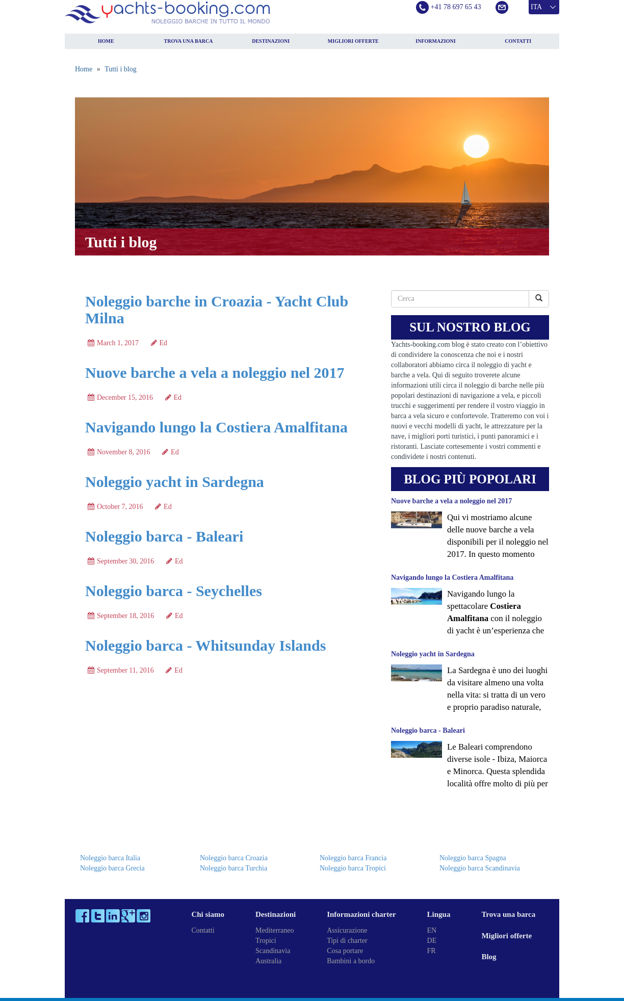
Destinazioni (271, 41)
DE (432, 940)
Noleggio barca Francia (353, 858)
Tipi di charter (347, 940)
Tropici (265, 940)
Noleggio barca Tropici (353, 868)
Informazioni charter (361, 914)
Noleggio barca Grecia (112, 868)
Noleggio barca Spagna (472, 858)
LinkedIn (113, 915)
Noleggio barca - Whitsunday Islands (205, 645)
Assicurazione (347, 930)
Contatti (518, 41)
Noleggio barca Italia (110, 858)
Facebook (82, 915)
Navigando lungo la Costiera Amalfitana (216, 427)
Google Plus (128, 915)
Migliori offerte (353, 41)
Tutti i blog (121, 69)
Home (106, 41)
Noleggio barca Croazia (234, 858)
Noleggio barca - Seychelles (173, 590)
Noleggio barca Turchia (233, 868)
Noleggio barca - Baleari (164, 536)
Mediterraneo (274, 930)
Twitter (97, 915)
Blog (488, 957)
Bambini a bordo (351, 961)
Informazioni (435, 41)
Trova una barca (188, 41)
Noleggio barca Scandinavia (479, 868)
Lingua (439, 914)
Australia (268, 961)
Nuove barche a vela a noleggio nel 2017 (215, 372)
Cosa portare (345, 951)
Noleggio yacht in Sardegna (174, 481)
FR (431, 951)
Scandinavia (272, 951)
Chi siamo (207, 914)
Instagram (143, 915)
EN (432, 930)
